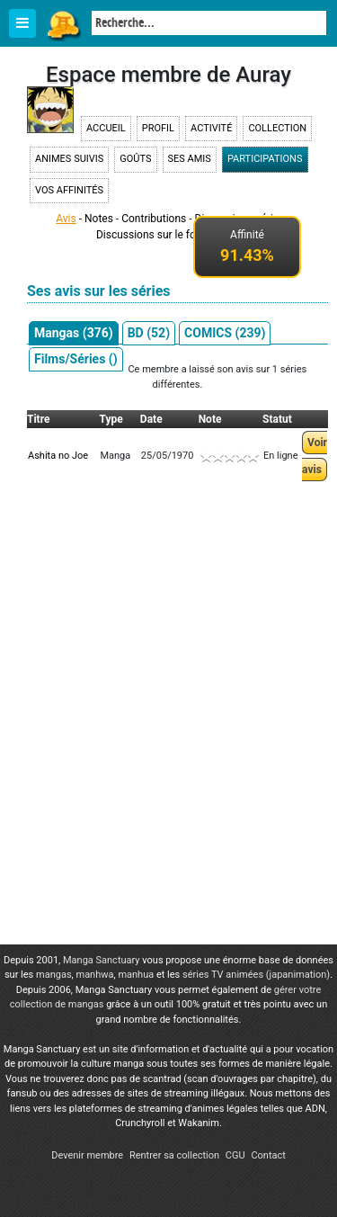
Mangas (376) (73, 333)
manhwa (94, 974)
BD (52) (149, 333)
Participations (265, 159)
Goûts (135, 159)
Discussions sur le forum (155, 234)
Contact (268, 1155)
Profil (158, 128)
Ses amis (189, 159)
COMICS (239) (224, 333)
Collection (277, 128)
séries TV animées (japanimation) (256, 974)
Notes (98, 218)
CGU (235, 1155)
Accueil (106, 128)
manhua (136, 974)
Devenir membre (87, 1155)
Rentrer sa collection (174, 1155)
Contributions (153, 218)
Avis (65, 218)
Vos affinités (69, 190)
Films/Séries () (76, 359)
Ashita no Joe (58, 455)
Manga (63, 24)
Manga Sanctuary (101, 960)
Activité (211, 128)
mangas (54, 974)
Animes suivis (69, 159)
